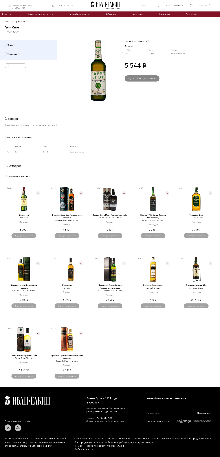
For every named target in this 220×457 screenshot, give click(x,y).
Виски (7, 21)
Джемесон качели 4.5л (196, 285)
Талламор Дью (196, 215)
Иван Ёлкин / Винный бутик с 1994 (107, 6)
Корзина (203, 6)
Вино (4, 14)
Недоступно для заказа (142, 78)
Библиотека (111, 14)
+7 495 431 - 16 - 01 (64, 6)
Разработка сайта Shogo (179, 421)
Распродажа (191, 14)
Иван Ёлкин (27, 400)
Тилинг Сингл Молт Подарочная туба (110, 215)
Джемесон (24, 215)
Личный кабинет (176, 6)
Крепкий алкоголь (77, 14)
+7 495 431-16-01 (103, 418)
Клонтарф (67, 285)
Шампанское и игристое (38, 14)
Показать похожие (15, 66)
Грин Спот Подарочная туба (24, 355)
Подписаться (203, 413)
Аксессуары (137, 14)
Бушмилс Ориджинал (153, 285)
